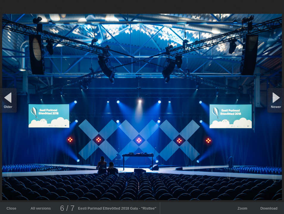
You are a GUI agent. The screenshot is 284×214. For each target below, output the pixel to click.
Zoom (242, 208)
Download (268, 208)
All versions (41, 208)
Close (11, 208)
